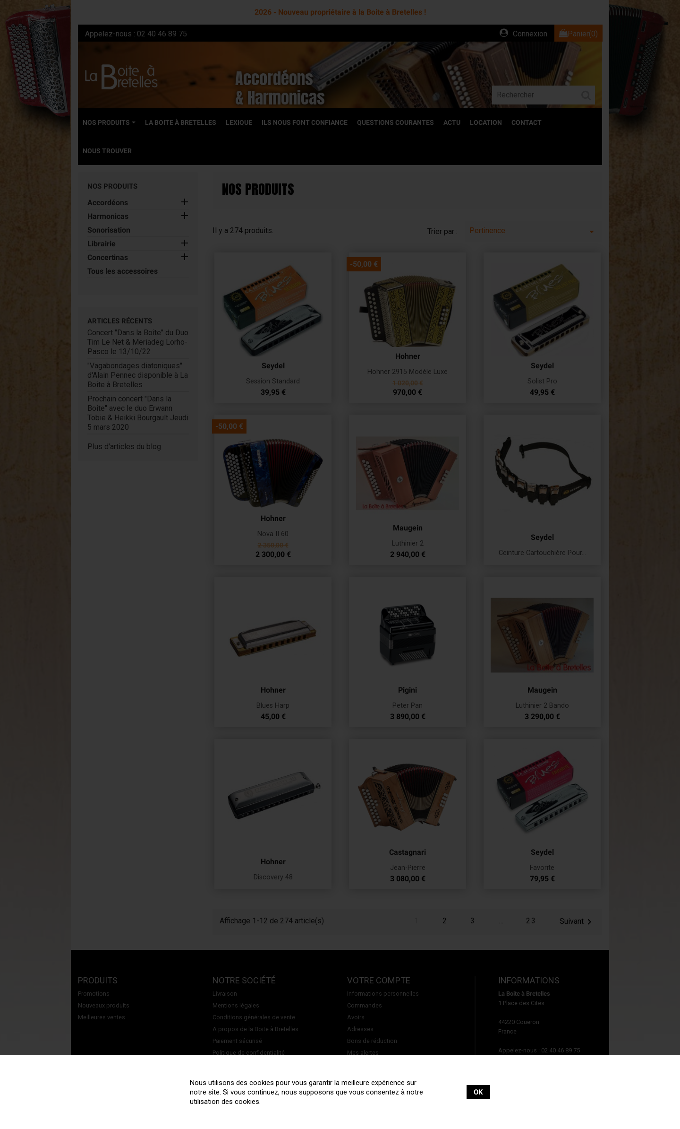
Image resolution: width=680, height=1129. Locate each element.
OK (478, 1092)
